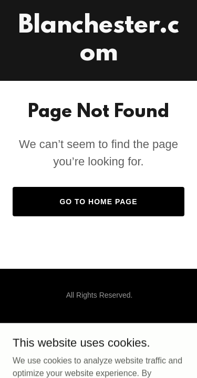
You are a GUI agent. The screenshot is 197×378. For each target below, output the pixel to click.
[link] (98, 57)
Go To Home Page (98, 201)
